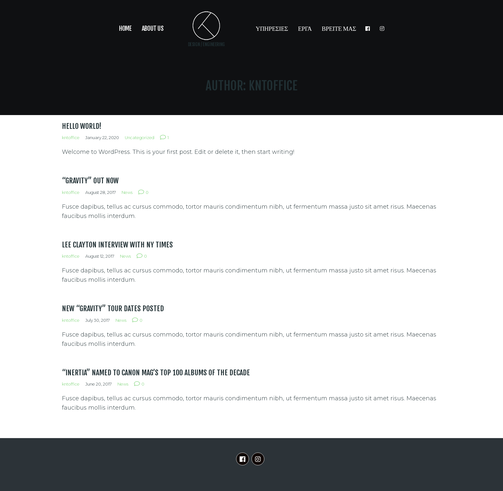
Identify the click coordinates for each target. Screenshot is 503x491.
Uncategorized (139, 137)
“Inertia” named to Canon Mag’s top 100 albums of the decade (156, 372)
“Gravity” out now (90, 180)
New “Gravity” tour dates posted (113, 308)
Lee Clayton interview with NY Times (117, 244)
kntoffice (71, 137)
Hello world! (81, 126)
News (127, 192)
